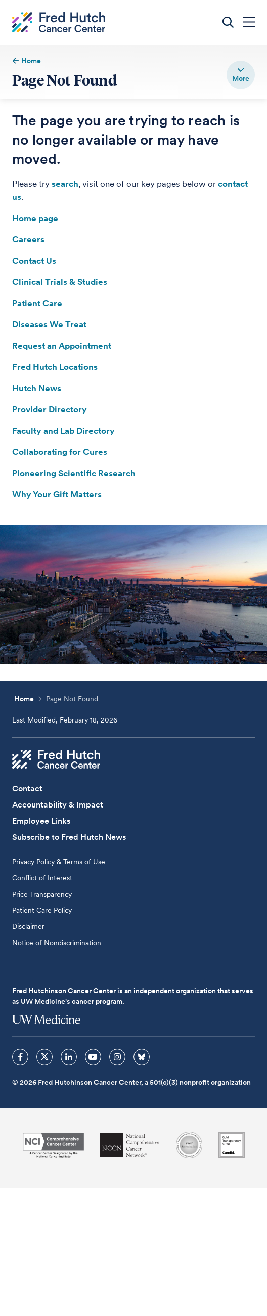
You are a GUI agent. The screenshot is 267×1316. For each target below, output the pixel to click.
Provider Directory (49, 409)
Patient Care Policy (42, 910)
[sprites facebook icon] (20, 1057)
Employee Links (41, 821)
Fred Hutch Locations (55, 367)
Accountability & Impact (57, 805)
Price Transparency (42, 894)
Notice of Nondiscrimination (56, 943)
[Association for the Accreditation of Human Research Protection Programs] (189, 1145)
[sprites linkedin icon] (69, 1057)
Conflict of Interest (42, 878)
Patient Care (37, 303)
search (65, 184)
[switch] (241, 75)
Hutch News (36, 388)
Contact (27, 788)
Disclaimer (28, 926)
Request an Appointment (61, 346)
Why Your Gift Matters (57, 494)
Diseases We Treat (49, 324)
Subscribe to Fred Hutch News (69, 837)
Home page (35, 218)
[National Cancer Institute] (53, 1145)
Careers (28, 239)
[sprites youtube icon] (93, 1057)
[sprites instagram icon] (117, 1057)
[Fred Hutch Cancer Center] (56, 759)
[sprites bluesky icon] (142, 1057)
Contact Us (34, 261)
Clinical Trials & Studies (59, 282)
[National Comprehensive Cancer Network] (130, 1145)
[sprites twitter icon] (44, 1057)
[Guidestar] (231, 1145)
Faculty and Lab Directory (63, 431)
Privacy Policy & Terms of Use (58, 862)
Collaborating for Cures (59, 452)
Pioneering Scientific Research (74, 473)
